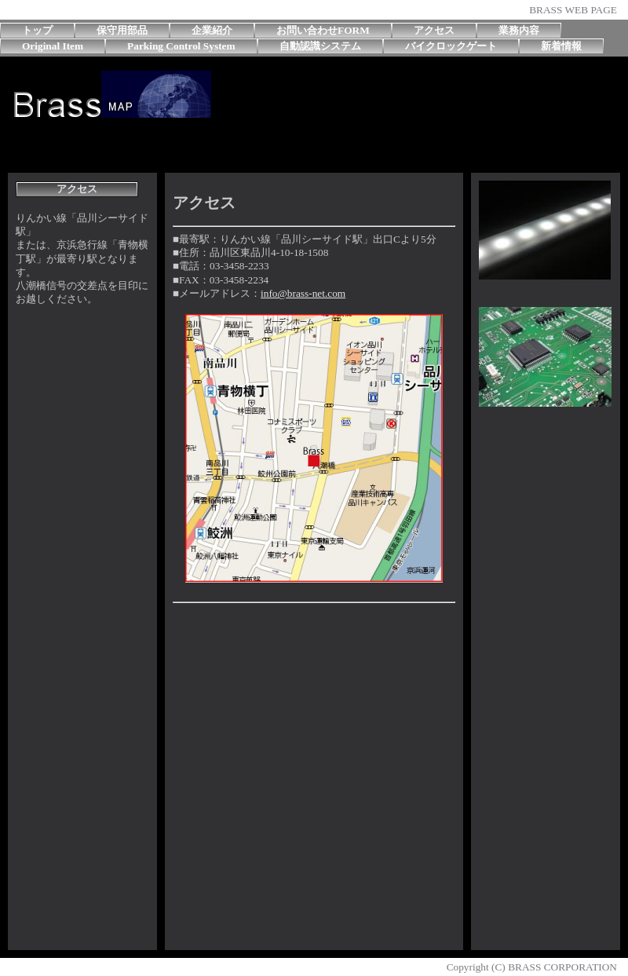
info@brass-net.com (303, 293)
